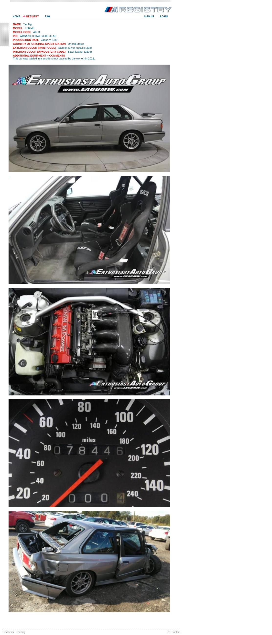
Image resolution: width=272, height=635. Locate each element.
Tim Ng (27, 24)
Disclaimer (8, 632)
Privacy (21, 632)
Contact (176, 632)
